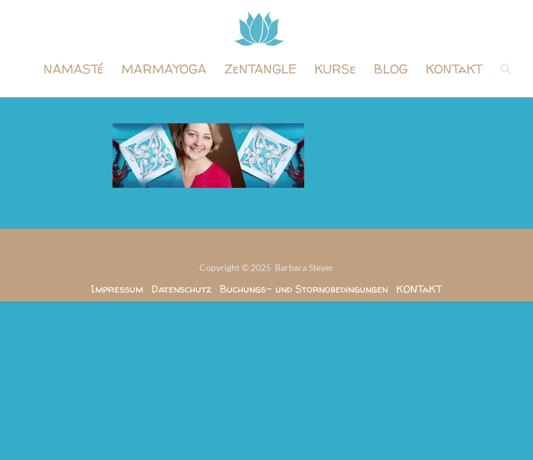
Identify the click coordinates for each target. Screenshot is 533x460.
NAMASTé (73, 68)
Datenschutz (181, 289)
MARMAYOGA (163, 68)
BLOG (391, 68)
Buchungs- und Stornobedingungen (304, 289)
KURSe (335, 68)
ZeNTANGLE (260, 68)
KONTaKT (454, 68)
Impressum (117, 289)
